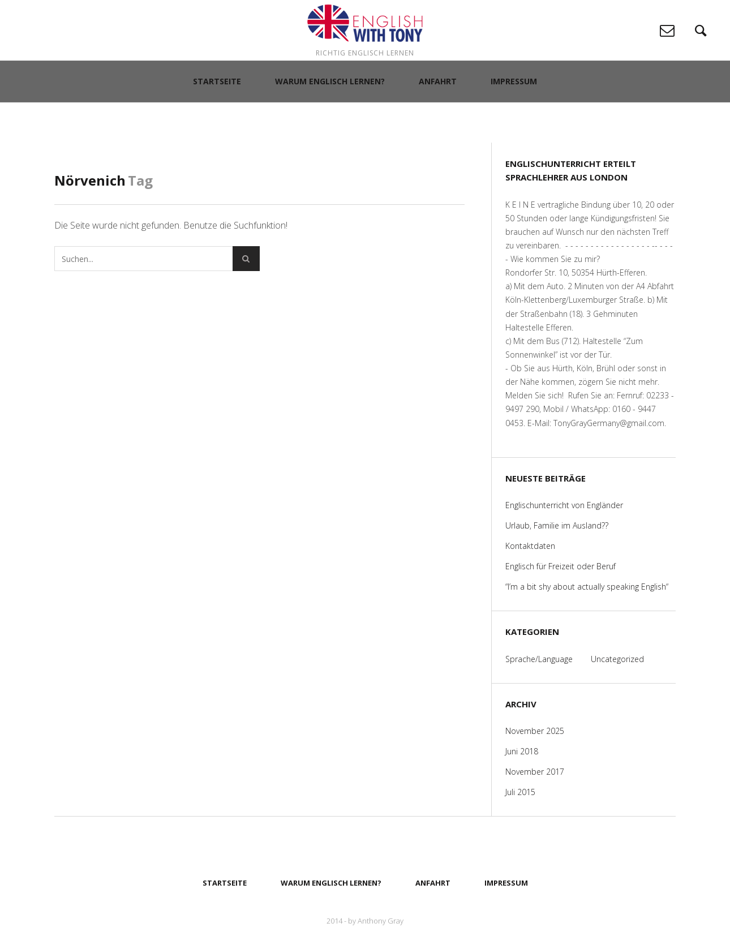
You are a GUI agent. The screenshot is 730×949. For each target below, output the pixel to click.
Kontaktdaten (530, 545)
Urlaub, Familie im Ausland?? (556, 525)
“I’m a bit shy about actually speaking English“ (586, 586)
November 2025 (534, 730)
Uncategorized (617, 659)
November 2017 (534, 771)
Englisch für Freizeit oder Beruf (560, 566)
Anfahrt (438, 124)
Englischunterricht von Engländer (564, 505)
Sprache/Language (539, 659)
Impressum (514, 124)
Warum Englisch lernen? (330, 124)
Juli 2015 (520, 792)
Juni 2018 (521, 751)
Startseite (217, 124)
